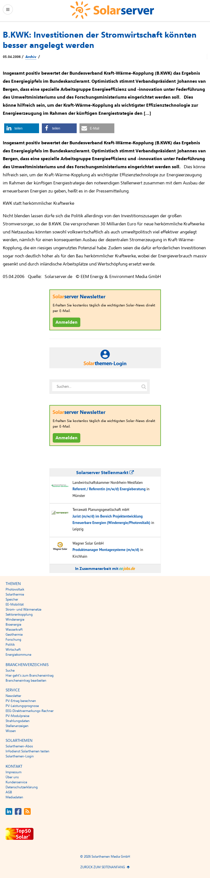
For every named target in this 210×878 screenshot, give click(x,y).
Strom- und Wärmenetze (23, 609)
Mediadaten (14, 797)
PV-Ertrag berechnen (21, 701)
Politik (10, 644)
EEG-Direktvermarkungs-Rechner (30, 711)
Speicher (12, 599)
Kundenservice (16, 782)
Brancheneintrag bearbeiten (26, 680)
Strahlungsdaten (18, 721)
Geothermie (14, 634)
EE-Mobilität (15, 604)
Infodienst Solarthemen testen (27, 751)
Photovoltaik (15, 589)
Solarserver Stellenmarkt (105, 473)
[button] (21, 128)
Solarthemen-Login (20, 756)
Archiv (30, 56)
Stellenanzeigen (17, 726)
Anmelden (66, 322)
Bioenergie (13, 624)
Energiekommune (18, 654)
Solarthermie (15, 594)
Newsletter (13, 696)
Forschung (13, 639)
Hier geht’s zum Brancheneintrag (30, 675)
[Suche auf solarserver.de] (144, 386)
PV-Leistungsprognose (22, 706)
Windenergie (15, 619)
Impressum (13, 772)
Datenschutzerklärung (22, 787)
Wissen (11, 731)
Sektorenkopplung (19, 614)
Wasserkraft (14, 629)
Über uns (12, 777)
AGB (9, 792)
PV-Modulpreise (17, 716)
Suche (10, 670)
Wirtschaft (13, 649)
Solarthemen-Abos (19, 746)
